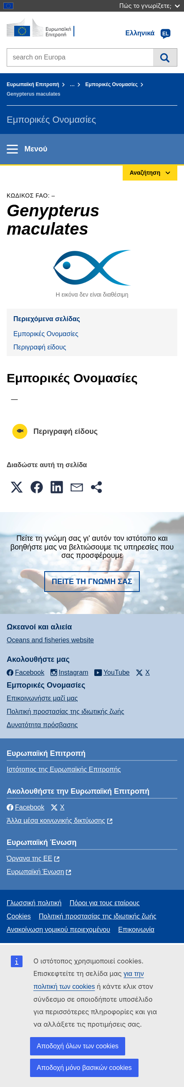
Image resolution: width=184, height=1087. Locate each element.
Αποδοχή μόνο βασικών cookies (84, 1067)
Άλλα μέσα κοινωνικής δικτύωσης (56, 820)
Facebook (25, 807)
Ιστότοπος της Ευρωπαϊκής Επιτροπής (64, 769)
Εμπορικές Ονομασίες (111, 84)
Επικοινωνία (136, 929)
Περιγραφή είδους (39, 347)
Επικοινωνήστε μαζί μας (42, 698)
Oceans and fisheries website (50, 640)
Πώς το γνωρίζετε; (149, 5)
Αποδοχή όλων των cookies (77, 1046)
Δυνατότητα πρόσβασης (42, 724)
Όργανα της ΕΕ (29, 858)
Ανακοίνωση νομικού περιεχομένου (58, 929)
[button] (16, 487)
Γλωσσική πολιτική (34, 902)
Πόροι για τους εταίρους (105, 902)
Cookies (19, 916)
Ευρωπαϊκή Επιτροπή (33, 84)
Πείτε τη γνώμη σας (92, 581)
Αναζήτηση (165, 57)
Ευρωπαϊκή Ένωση (35, 871)
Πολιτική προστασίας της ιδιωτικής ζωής (65, 711)
